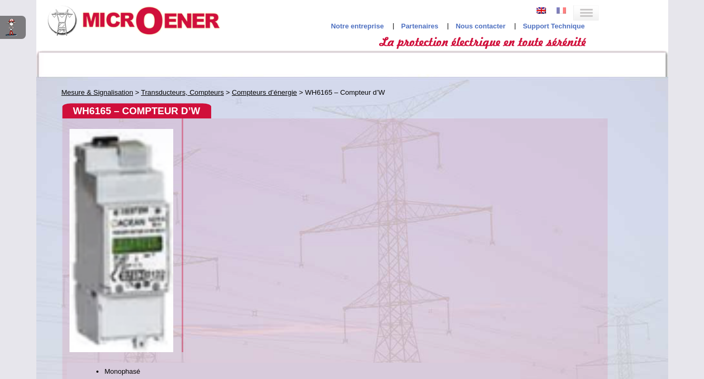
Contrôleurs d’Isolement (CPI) (116, 259)
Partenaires (489, 21)
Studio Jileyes (349, 339)
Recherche (623, 63)
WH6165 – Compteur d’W (114, 175)
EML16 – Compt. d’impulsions (122, 165)
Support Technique (623, 21)
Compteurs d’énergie (95, 143)
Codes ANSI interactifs (81, 63)
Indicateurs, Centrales (104, 100)
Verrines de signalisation (108, 208)
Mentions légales (357, 300)
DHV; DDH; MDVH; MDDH (115, 155)
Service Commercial (465, 186)
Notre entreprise (426, 21)
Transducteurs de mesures (104, 187)
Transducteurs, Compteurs (111, 126)
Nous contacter (550, 21)
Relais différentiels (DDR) (109, 233)
